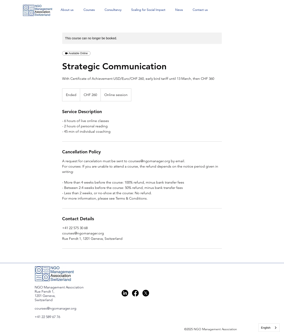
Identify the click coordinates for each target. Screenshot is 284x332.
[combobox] (269, 327)
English (265, 327)
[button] (89, 9)
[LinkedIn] (125, 293)
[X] (145, 293)
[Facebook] (135, 293)
